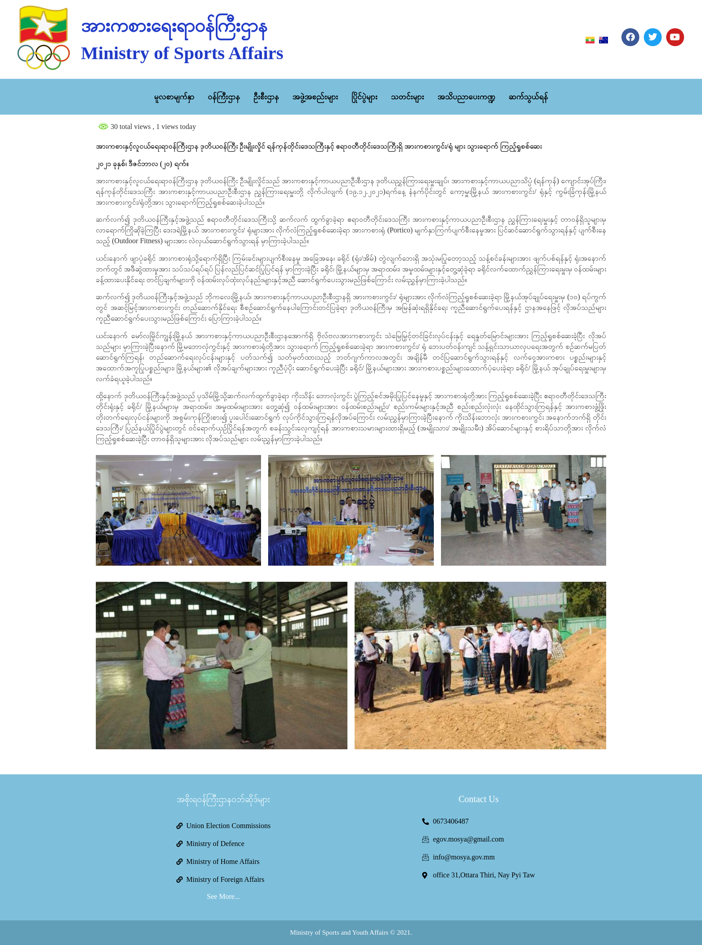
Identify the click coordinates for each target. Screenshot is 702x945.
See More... (223, 896)
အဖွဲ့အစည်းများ (315, 96)
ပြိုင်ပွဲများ (364, 96)
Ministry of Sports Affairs (182, 53)
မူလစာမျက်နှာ (174, 96)
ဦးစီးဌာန (266, 96)
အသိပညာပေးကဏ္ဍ (466, 96)
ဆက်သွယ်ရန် (528, 96)
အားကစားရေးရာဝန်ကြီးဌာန (174, 25)
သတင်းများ (407, 96)
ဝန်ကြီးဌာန (224, 96)
